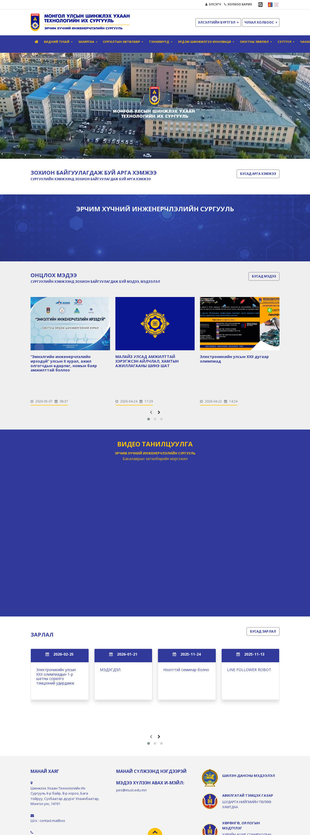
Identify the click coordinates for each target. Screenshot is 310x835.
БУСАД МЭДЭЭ (264, 276)
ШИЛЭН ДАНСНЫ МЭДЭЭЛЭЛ (248, 775)
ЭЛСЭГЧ (213, 4)
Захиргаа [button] (86, 42)
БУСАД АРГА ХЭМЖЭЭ (258, 173)
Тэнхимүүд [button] (159, 42)
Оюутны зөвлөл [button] (255, 42)
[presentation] (151, 412)
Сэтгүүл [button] (285, 42)
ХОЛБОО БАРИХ (238, 4)
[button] (148, 419)
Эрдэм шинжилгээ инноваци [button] (205, 42)
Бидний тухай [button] (57, 42)
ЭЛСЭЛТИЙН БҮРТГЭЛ (218, 22)
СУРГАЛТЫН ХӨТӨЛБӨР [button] (122, 42)
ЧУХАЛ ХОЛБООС (260, 22)
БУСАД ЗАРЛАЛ (263, 631)
